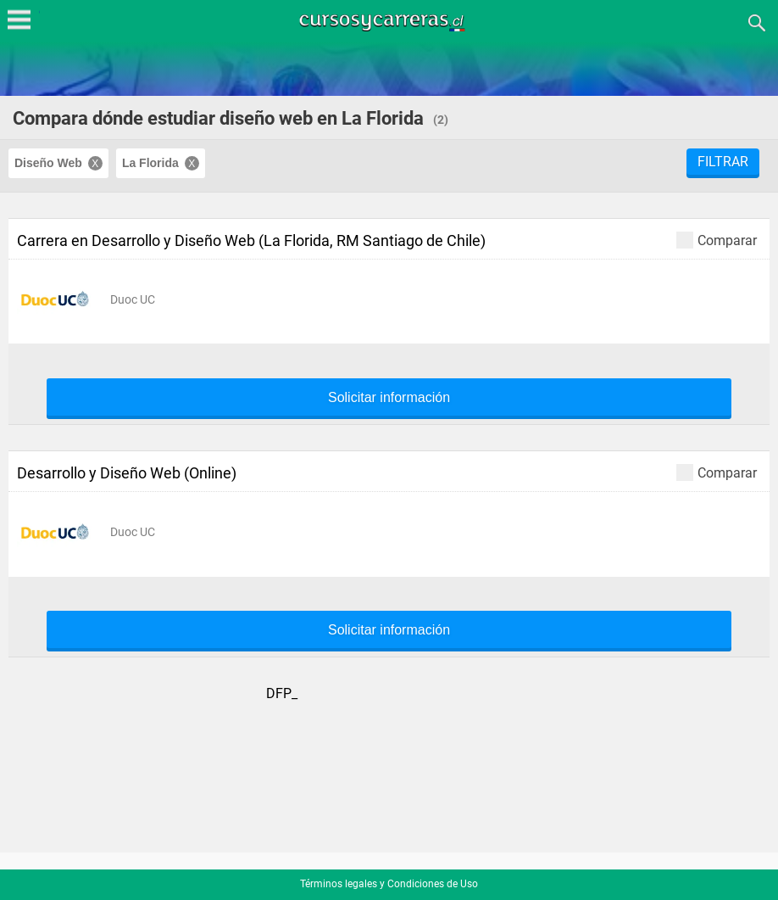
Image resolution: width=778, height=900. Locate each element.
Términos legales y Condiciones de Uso (389, 884)
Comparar (716, 240)
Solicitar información (389, 398)
